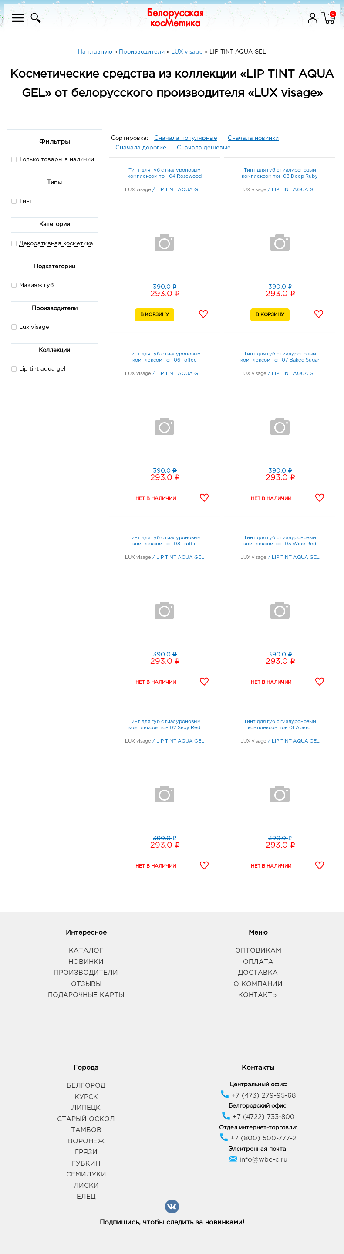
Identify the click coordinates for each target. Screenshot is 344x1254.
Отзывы (86, 984)
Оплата (258, 962)
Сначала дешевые (204, 147)
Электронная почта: (258, 1149)
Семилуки (86, 1174)
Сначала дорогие (140, 147)
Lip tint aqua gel (42, 369)
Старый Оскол (86, 1119)
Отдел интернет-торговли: (258, 1128)
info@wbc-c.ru (258, 1160)
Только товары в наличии (52, 159)
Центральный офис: (258, 1084)
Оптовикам (258, 950)
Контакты (258, 995)
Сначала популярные (185, 138)
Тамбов (86, 1130)
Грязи (86, 1152)
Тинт (26, 201)
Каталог (86, 950)
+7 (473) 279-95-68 (258, 1096)
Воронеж (86, 1141)
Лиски (86, 1186)
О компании (258, 984)
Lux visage (30, 327)
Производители (86, 973)
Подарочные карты (86, 995)
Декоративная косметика (56, 243)
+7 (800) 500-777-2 (258, 1138)
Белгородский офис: (258, 1106)
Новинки (86, 962)
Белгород (86, 1085)
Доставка (258, 973)
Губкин (86, 1163)
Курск (86, 1097)
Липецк (86, 1108)
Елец (86, 1197)
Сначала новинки (253, 138)
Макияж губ (36, 285)
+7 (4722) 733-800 (258, 1117)
